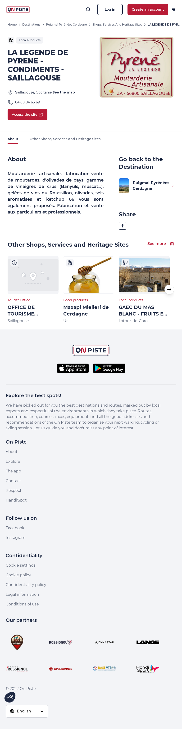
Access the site (27, 114)
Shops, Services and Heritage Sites (117, 24)
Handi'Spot (16, 500)
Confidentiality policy (26, 584)
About (13, 139)
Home (12, 24)
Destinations (31, 24)
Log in (110, 9)
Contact (13, 481)
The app (13, 471)
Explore (13, 461)
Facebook (15, 528)
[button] (169, 289)
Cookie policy (18, 575)
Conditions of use (22, 604)
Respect (14, 490)
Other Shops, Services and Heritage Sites (65, 139)
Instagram (15, 537)
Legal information (22, 594)
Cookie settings (21, 565)
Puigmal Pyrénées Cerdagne (66, 24)
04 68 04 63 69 (27, 102)
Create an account (148, 9)
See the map (64, 92)
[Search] (88, 9)
